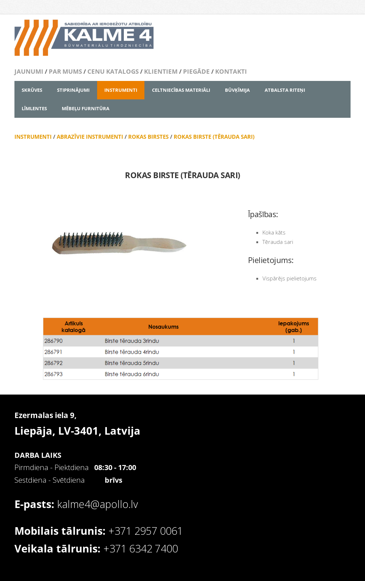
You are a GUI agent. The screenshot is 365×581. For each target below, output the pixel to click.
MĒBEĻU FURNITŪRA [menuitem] (85, 108)
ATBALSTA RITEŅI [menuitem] (285, 90)
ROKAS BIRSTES (148, 136)
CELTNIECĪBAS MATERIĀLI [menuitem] (181, 90)
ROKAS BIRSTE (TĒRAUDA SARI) (214, 136)
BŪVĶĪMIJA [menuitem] (237, 90)
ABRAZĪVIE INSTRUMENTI (90, 136)
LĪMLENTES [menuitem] (34, 108)
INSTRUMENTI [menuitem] (120, 90)
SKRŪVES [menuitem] (32, 90)
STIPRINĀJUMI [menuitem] (73, 90)
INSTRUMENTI (33, 136)
